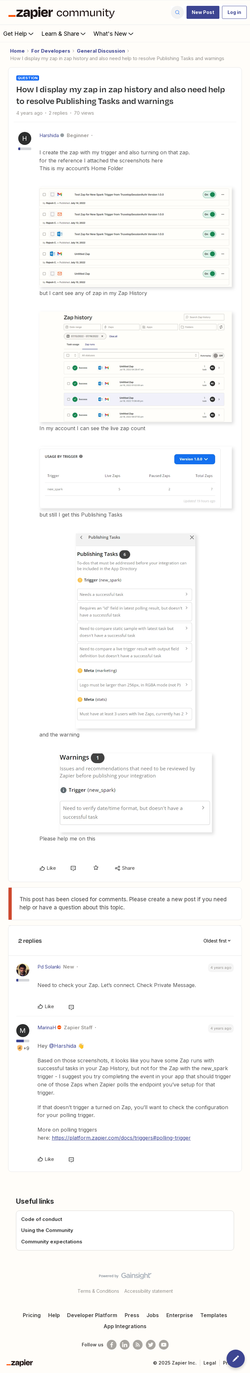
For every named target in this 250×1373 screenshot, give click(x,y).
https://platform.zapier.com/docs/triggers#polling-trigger (121, 1138)
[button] (203, 12)
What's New (114, 33)
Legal (209, 1363)
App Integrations (125, 1326)
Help (54, 1315)
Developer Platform (92, 1315)
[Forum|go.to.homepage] (63, 12)
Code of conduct (41, 1219)
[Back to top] (241, 1281)
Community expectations (51, 1241)
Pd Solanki (49, 967)
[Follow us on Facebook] (112, 1345)
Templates (213, 1315)
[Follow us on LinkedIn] (125, 1345)
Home (17, 51)
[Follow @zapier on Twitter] (151, 1345)
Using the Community (47, 1230)
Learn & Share (64, 33)
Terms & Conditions (98, 1291)
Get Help (19, 33)
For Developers (50, 51)
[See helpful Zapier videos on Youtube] (164, 1345)
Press (132, 1315)
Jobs (152, 1315)
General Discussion (101, 51)
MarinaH (46, 1027)
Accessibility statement (148, 1291)
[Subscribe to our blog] (138, 1345)
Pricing (32, 1315)
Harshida (49, 135)
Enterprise (179, 1315)
